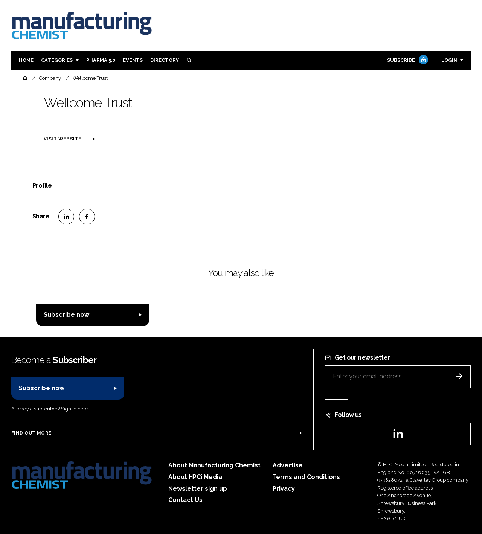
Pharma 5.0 (100, 60)
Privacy (284, 488)
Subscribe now (66, 314)
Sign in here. (75, 409)
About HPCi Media (195, 477)
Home (26, 60)
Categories (57, 60)
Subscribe (406, 60)
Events (133, 60)
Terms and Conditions (306, 477)
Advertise (288, 465)
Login (449, 60)
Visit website (62, 139)
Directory (164, 60)
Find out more (31, 433)
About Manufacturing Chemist (214, 465)
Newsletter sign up (197, 488)
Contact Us (185, 499)
